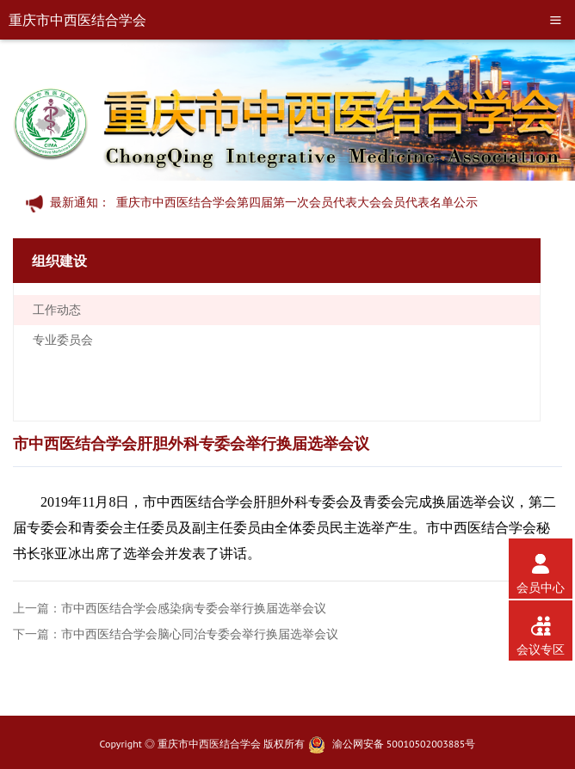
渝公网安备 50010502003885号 (404, 743)
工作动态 (57, 309)
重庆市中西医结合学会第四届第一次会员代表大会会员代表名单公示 (297, 202)
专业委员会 (63, 340)
